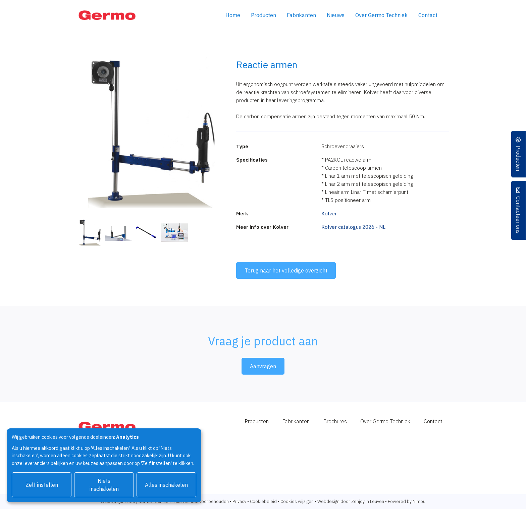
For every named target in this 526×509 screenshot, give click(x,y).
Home (232, 15)
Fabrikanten (301, 15)
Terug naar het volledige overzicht (286, 270)
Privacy (239, 501)
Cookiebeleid (263, 501)
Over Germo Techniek (381, 15)
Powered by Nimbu (406, 501)
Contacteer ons (518, 215)
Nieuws (336, 15)
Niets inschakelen (104, 484)
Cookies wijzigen (297, 501)
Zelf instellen (41, 484)
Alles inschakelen (166, 484)
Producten (263, 15)
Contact (427, 15)
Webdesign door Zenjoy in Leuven (350, 501)
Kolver (329, 213)
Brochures (335, 421)
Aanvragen (263, 366)
